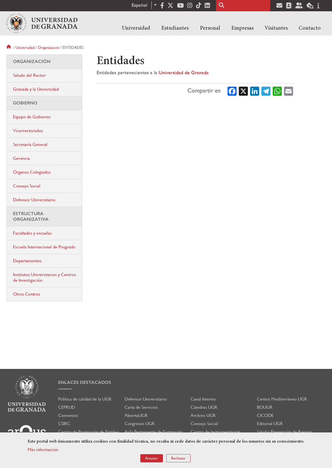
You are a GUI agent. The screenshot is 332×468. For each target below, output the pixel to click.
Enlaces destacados (84, 382)
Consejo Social (26, 186)
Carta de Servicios (141, 407)
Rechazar (178, 458)
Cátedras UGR (204, 407)
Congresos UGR (139, 423)
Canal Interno (203, 399)
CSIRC (64, 423)
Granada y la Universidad (36, 89)
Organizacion (48, 47)
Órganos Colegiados (32, 172)
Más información (43, 449)
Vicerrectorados (28, 130)
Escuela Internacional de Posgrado (44, 247)
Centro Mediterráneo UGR (282, 399)
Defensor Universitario (34, 199)
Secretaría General (30, 144)
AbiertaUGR (136, 415)
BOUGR (264, 407)
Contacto (310, 28)
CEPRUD (66, 407)
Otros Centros (26, 294)
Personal (210, 28)
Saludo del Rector (29, 75)
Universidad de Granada (184, 72)
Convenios (68, 415)
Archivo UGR (203, 415)
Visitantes (276, 28)
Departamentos (27, 260)
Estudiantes (175, 28)
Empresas (242, 28)
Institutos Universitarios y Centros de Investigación (44, 277)
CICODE (265, 415)
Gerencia (21, 158)
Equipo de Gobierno (32, 116)
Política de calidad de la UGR (85, 399)
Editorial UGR (270, 423)
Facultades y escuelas (32, 233)
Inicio (9, 47)
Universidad (136, 28)
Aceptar (151, 458)
